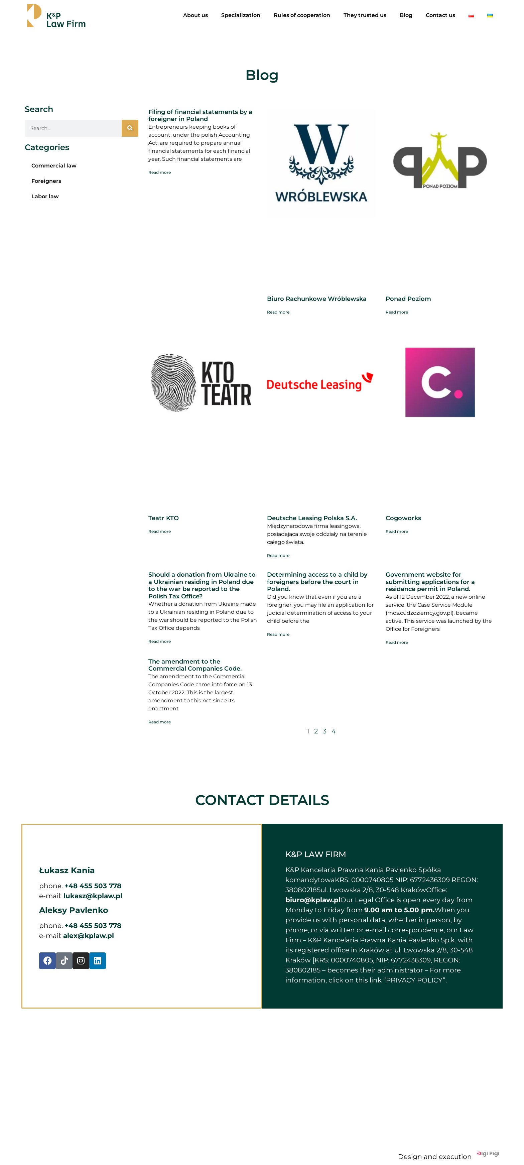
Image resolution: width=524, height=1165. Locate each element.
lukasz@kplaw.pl (91, 896)
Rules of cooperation (302, 15)
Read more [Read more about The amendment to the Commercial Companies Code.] (159, 721)
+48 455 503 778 (92, 886)
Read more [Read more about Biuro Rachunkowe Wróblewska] (278, 312)
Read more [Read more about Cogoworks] (397, 531)
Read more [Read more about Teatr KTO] (159, 531)
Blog (406, 15)
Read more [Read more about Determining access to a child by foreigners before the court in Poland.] (278, 634)
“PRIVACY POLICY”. (415, 980)
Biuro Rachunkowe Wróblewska (317, 299)
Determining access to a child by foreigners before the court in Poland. (317, 582)
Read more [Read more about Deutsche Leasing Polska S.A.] (278, 555)
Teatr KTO (163, 518)
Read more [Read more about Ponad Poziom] (397, 312)
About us (195, 15)
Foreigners (46, 181)
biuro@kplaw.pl (313, 900)
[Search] (130, 128)
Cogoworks (403, 518)
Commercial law (54, 165)
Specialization (240, 15)
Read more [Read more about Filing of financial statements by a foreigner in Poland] (159, 172)
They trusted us (365, 15)
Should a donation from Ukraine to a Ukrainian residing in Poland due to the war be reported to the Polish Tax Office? (202, 585)
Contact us (440, 15)
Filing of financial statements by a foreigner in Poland (200, 115)
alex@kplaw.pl (88, 936)
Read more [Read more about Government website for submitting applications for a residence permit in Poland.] (397, 642)
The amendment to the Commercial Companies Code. (195, 665)
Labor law (45, 196)
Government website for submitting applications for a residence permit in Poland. (430, 582)
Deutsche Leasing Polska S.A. (312, 518)
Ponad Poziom (408, 299)
